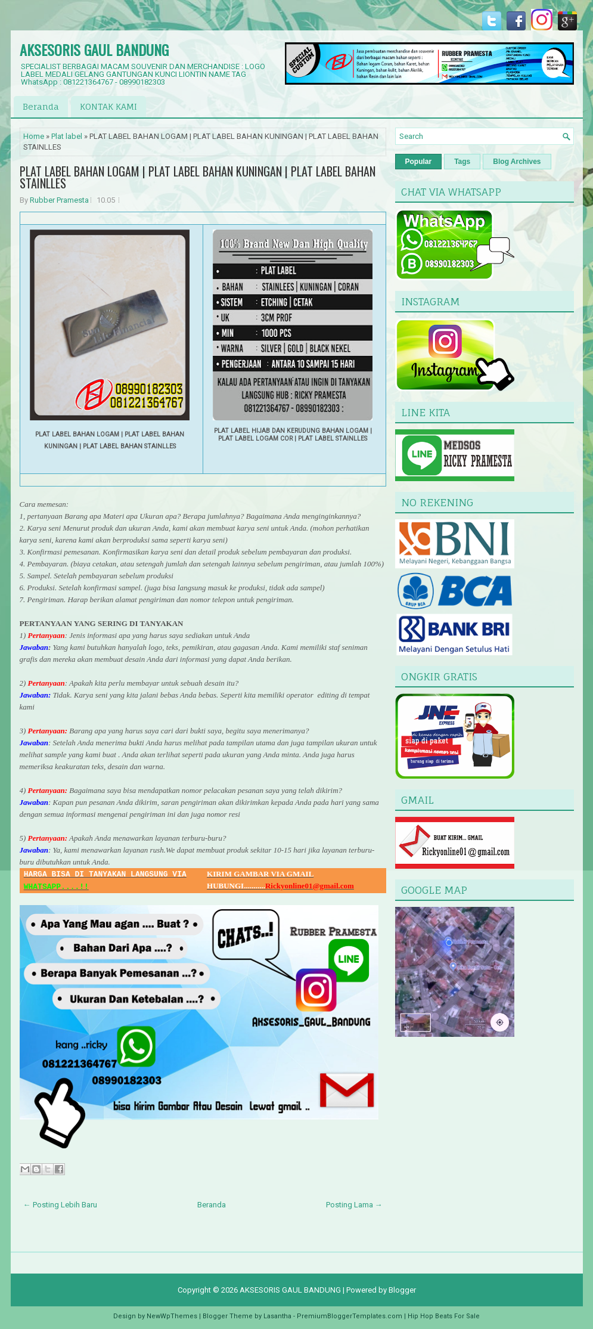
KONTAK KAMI (108, 106)
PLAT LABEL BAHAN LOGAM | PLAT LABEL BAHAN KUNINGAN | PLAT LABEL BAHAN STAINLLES (197, 177)
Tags (462, 161)
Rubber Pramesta (59, 200)
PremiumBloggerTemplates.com (349, 1316)
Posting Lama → (354, 1204)
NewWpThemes (172, 1316)
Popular (418, 161)
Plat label (66, 136)
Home (33, 136)
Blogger (402, 1289)
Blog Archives (517, 161)
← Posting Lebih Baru (60, 1204)
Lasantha (277, 1316)
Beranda (41, 106)
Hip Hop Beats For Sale (444, 1316)
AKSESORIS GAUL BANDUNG (94, 49)
